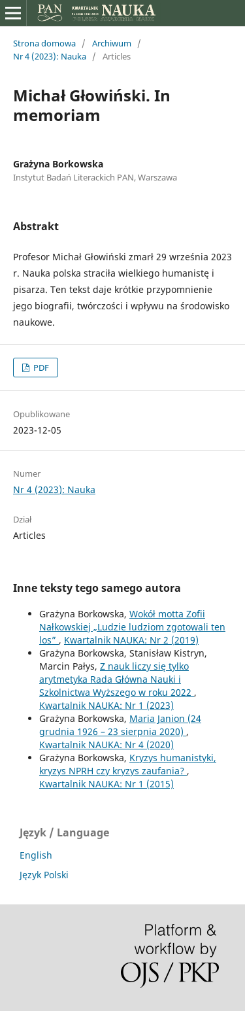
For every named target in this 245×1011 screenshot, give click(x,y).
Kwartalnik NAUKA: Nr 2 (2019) (131, 640)
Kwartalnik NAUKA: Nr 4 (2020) (106, 744)
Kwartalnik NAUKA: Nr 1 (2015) (106, 784)
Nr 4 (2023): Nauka (49, 56)
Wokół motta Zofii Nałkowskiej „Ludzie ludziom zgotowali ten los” (132, 627)
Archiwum (111, 43)
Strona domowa (44, 43)
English (36, 855)
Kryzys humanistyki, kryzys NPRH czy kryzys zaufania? (127, 764)
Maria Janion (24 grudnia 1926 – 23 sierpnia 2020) (120, 725)
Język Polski (44, 874)
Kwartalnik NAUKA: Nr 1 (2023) (106, 705)
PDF (40, 367)
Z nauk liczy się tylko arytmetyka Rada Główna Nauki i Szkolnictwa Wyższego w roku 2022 (116, 679)
